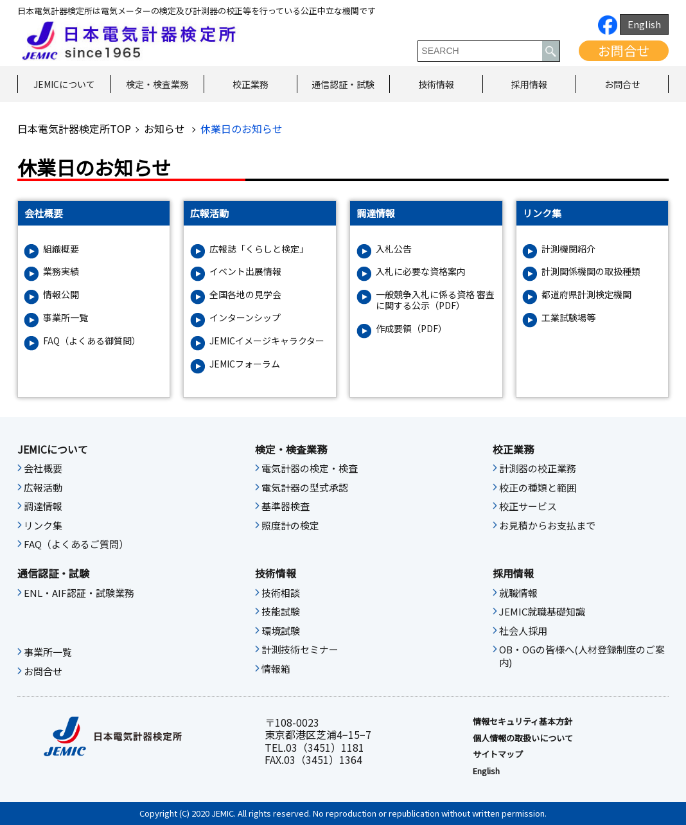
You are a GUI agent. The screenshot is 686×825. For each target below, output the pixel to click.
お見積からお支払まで (547, 525)
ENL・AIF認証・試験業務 (79, 593)
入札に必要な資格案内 (421, 271)
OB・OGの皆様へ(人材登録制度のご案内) (582, 656)
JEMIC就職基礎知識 (542, 611)
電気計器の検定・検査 (309, 468)
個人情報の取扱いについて (523, 738)
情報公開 (61, 294)
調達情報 (43, 506)
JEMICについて (64, 84)
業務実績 (61, 271)
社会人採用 (523, 631)
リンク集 (43, 525)
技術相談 (280, 593)
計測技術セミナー (300, 649)
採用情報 (529, 84)
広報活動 (43, 487)
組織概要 (61, 249)
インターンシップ (245, 317)
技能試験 (280, 611)
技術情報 (436, 84)
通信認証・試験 (343, 84)
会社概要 (43, 468)
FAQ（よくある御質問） (92, 340)
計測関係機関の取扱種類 (590, 271)
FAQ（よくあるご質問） (76, 544)
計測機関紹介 (568, 249)
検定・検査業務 (157, 84)
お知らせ (166, 128)
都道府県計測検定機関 (586, 294)
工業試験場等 (568, 317)
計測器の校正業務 (537, 468)
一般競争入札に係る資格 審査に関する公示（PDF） (435, 300)
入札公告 (394, 249)
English (644, 24)
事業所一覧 (65, 317)
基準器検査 (285, 506)
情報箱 (275, 668)
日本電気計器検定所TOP (74, 128)
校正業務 (250, 84)
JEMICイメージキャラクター (266, 340)
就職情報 (518, 593)
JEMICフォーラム (244, 364)
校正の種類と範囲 (537, 487)
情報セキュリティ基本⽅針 (522, 721)
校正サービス (528, 506)
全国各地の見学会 (245, 294)
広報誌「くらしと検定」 (258, 249)
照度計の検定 (290, 525)
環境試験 (280, 631)
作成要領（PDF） (411, 328)
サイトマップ (498, 754)
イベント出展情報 (245, 271)
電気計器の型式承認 (304, 487)
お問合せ (623, 50)
